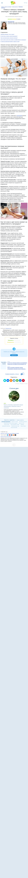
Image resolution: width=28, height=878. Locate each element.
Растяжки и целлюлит (23, 421)
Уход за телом (6, 424)
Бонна (5, 436)
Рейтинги (2, 436)
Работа (8, 366)
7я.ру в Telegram (7, 435)
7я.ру (15, 435)
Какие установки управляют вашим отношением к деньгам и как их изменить (16, 368)
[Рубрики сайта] (2, 3)
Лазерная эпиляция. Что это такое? (7, 34)
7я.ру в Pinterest (9, 435)
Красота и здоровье (9, 420)
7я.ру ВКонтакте (11, 435)
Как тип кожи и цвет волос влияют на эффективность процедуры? (13, 39)
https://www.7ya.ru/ (8, 433)
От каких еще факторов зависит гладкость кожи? (10, 41)
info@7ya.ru (3, 433)
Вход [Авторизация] (25, 2)
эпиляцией (19, 115)
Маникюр (22, 424)
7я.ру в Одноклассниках (13, 435)
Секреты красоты (20, 419)
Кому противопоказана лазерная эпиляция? (9, 37)
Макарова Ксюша (8, 328)
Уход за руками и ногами (15, 424)
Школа (8, 361)
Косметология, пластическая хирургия (10, 423)
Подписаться (14, 355)
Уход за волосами (14, 427)
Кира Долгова (11, 21)
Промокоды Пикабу (15, 433)
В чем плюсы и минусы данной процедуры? (9, 36)
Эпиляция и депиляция (6, 421)
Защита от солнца (14, 421)
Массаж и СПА (21, 423)
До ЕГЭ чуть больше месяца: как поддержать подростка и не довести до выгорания (17, 363)
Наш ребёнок (9, 436)
